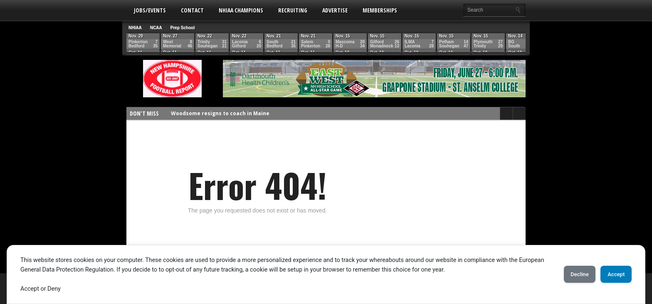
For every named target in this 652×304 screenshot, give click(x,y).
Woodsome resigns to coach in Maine (220, 113)
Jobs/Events (150, 10)
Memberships (380, 10)
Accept (612, 274)
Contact (192, 10)
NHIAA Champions (241, 10)
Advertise (335, 10)
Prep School (182, 27)
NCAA (156, 27)
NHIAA (135, 27)
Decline (568, 274)
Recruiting (292, 10)
